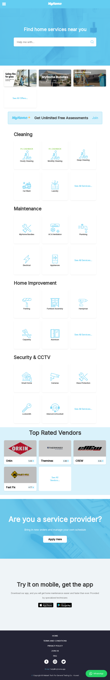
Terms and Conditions (55, 641)
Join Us (55, 651)
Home (55, 636)
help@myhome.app (57, 669)
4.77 (31, 487)
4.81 (100, 461)
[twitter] (63, 662)
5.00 (31, 461)
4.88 (66, 461)
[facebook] (46, 662)
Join (95, 118)
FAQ (55, 656)
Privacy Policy (55, 646)
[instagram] (55, 662)
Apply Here (55, 539)
